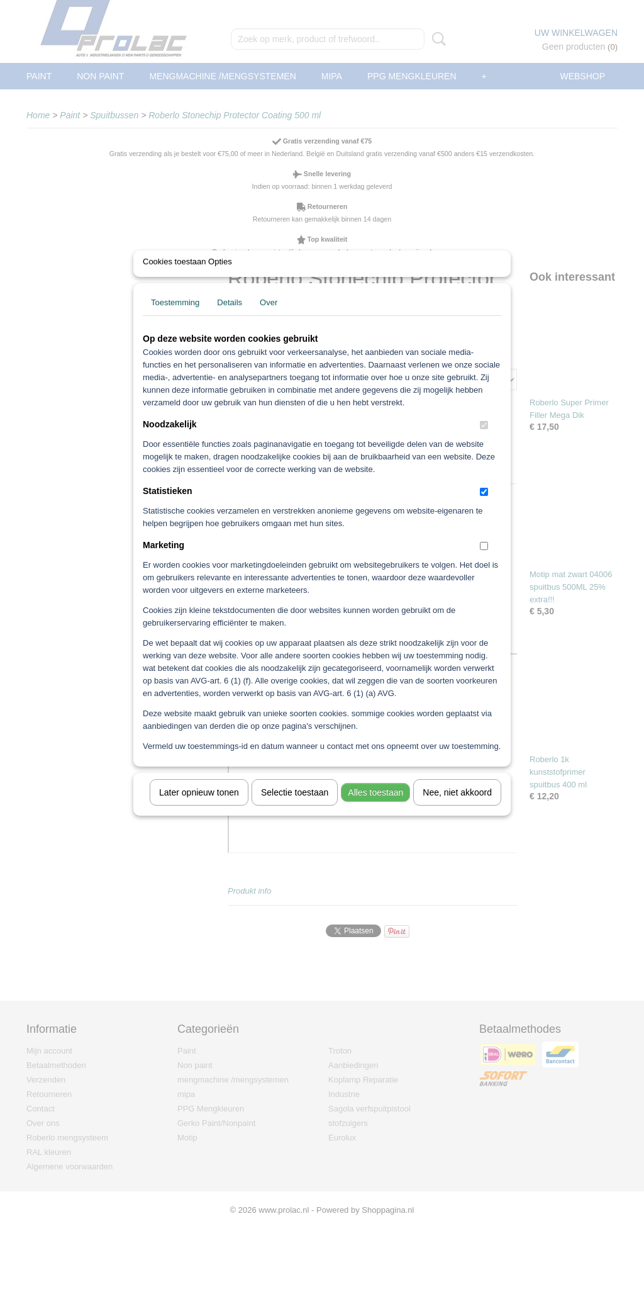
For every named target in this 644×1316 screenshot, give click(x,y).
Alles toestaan (375, 809)
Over (268, 318)
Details (229, 318)
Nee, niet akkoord (457, 809)
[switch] (484, 441)
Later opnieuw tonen (199, 809)
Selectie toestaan (294, 809)
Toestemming (175, 318)
